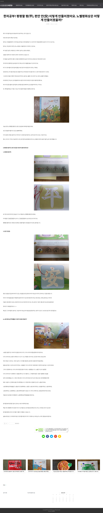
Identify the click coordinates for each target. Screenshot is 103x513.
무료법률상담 (29, 5)
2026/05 (63, 492)
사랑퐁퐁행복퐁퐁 (6, 5)
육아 (82, 5)
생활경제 (19, 5)
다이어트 (40, 5)
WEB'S (53, 511)
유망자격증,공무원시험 (52, 5)
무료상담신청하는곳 (92, 5)
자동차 (74, 5)
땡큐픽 (10, 5)
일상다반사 (64, 5)
